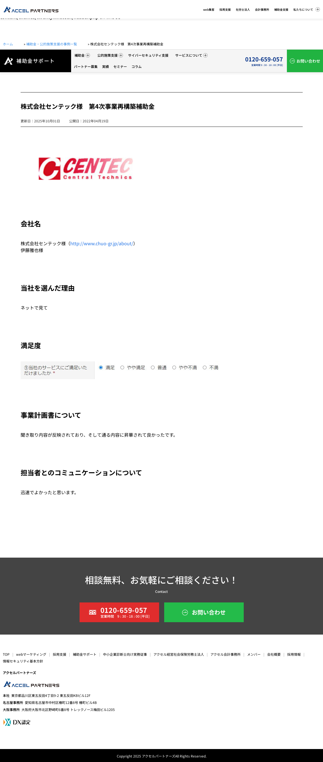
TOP (6, 654)
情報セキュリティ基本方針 (23, 661)
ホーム (8, 43)
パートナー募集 (86, 66)
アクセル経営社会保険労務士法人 (178, 654)
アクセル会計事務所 (225, 654)
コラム (136, 66)
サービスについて (191, 55)
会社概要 (274, 654)
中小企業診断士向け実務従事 (125, 654)
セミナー (120, 66)
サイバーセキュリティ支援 (148, 55)
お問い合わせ (308, 61)
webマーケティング (31, 654)
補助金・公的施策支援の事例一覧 (51, 43)
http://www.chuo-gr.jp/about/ (101, 243)
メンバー (254, 654)
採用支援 (59, 654)
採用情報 (294, 654)
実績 (105, 66)
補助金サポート (84, 654)
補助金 (82, 55)
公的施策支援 (110, 55)
